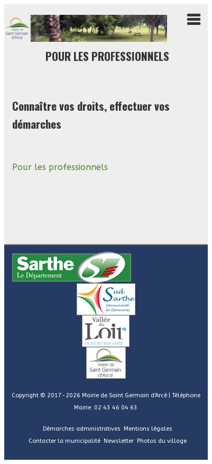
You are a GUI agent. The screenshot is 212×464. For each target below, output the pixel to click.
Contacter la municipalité (64, 441)
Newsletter (119, 441)
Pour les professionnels (60, 167)
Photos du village (162, 441)
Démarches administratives (82, 428)
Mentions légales (148, 428)
